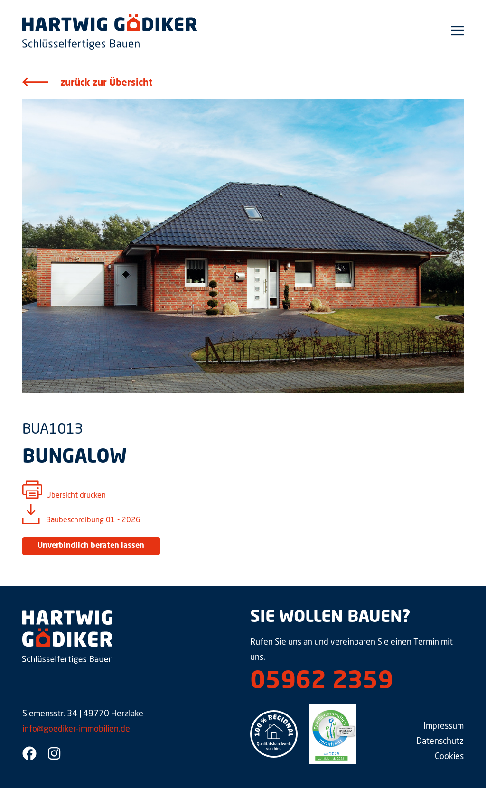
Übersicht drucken (76, 496)
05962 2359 (321, 682)
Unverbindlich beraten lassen (90, 546)
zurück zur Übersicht (106, 83)
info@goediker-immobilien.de (76, 729)
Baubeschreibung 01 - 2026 (93, 520)
